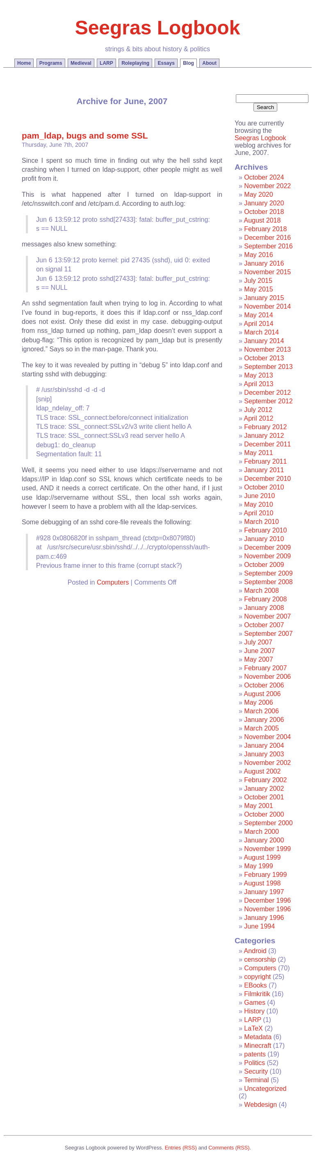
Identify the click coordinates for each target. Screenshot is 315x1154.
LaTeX (253, 1028)
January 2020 (264, 203)
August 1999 (262, 857)
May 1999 (258, 866)
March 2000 (261, 831)
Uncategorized (265, 1088)
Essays (166, 63)
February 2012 (265, 426)
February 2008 (265, 599)
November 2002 (267, 762)
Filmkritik (257, 993)
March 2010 (261, 521)
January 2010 (264, 538)
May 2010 (258, 504)
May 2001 (258, 805)
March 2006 (261, 711)
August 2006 (262, 693)
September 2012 (268, 401)
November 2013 (267, 349)
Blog (188, 63)
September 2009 (268, 573)
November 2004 (267, 736)
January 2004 (264, 745)
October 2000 (264, 814)
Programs (50, 63)
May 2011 (258, 452)
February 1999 (265, 874)
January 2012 (264, 435)
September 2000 (268, 822)
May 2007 (258, 659)
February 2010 (265, 530)
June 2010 (259, 495)
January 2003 (264, 754)
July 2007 (258, 642)
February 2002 (265, 779)
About (209, 63)
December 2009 (267, 547)
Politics (254, 1062)
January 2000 (264, 840)
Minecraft (257, 1045)
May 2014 (258, 315)
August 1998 (262, 883)
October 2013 (264, 358)
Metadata (258, 1036)
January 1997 (264, 891)
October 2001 (264, 797)
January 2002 (264, 788)
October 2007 (264, 624)
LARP (106, 63)
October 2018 (264, 211)
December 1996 (267, 900)
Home (24, 63)
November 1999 (267, 848)
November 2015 (267, 272)
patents (254, 1054)
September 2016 (268, 246)
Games (254, 1002)
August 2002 (262, 771)
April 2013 (258, 383)
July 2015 (258, 280)
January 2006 (264, 719)
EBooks (255, 985)
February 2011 (265, 461)
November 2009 (267, 556)
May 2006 (258, 702)
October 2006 (264, 685)
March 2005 (261, 728)
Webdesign (260, 1104)
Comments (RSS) (228, 1148)
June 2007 (259, 650)
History (254, 1011)
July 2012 (258, 409)
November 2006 (267, 676)
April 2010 (258, 513)
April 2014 (258, 323)
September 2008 (268, 581)
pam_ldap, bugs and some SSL (85, 135)
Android (255, 950)
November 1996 (267, 909)
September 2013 (268, 366)
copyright (257, 976)
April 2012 (258, 418)
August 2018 (262, 220)
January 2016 (264, 263)
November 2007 (267, 616)
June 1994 (259, 926)
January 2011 (264, 470)
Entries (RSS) (181, 1148)
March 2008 (261, 590)
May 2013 (258, 375)
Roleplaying (135, 63)
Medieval (81, 63)
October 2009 (264, 564)
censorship (260, 959)
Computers (113, 582)
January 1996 (264, 917)
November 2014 (267, 306)
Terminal (256, 1080)
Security (256, 1071)
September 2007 (268, 633)
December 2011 (267, 444)
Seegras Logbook (157, 28)
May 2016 (258, 254)
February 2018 (265, 228)
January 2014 (264, 340)
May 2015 (258, 289)
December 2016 (267, 237)
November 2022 (267, 185)
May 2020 (258, 194)
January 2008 (264, 607)
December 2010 (267, 478)
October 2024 (264, 177)
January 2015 (264, 297)
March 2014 (261, 332)
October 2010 (264, 487)
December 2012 (267, 392)
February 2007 (265, 668)
